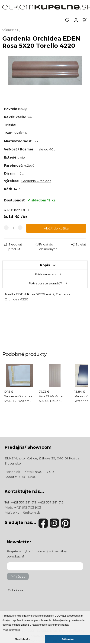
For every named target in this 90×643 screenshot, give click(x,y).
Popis (45, 265)
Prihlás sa (17, 576)
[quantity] (13, 227)
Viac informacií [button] (11, 629)
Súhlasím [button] (67, 639)
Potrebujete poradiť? (45, 283)
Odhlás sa (15, 590)
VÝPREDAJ (10, 30)
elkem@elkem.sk (26, 512)
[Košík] (86, 20)
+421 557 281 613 (23, 502)
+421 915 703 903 (27, 507)
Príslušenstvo (45, 274)
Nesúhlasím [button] (22, 639)
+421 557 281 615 (50, 502)
